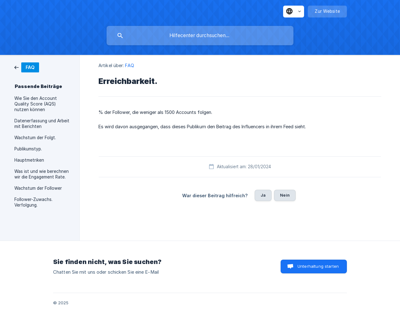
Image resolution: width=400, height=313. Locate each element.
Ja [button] (263, 195)
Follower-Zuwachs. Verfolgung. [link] (33, 202)
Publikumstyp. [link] (28, 148)
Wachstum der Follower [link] (38, 188)
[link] (26, 67)
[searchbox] (200, 35)
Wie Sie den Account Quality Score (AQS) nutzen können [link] (35, 104)
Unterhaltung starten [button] (318, 266)
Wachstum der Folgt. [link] (35, 137)
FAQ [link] (129, 65)
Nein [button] (285, 195)
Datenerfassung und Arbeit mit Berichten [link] (41, 123)
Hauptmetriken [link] (29, 160)
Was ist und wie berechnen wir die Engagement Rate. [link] (41, 174)
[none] (293, 11)
